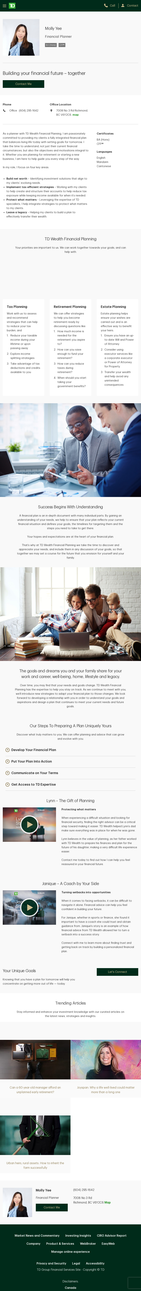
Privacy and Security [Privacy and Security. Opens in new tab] (51, 1226)
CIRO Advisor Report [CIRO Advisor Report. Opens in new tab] (111, 1198)
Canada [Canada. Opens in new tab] (70, 1250)
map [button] (76, 114)
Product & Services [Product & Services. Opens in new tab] (60, 1206)
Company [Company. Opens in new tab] (33, 1206)
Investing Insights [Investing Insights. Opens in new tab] (78, 1198)
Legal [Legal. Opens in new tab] (76, 1226)
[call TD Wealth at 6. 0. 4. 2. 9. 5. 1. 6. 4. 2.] (111, 5)
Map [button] (107, 1165)
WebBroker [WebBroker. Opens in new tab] (88, 1206)
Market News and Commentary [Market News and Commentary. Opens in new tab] (37, 1198)
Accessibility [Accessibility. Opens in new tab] (95, 1226)
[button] (31, 713)
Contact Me (23, 84)
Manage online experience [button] (70, 1214)
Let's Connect (117, 934)
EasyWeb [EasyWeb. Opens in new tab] (108, 1206)
